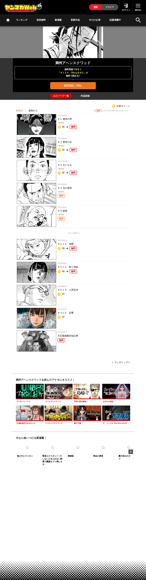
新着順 (19, 110)
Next (130, 451)
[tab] (61, 96)
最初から (33, 110)
